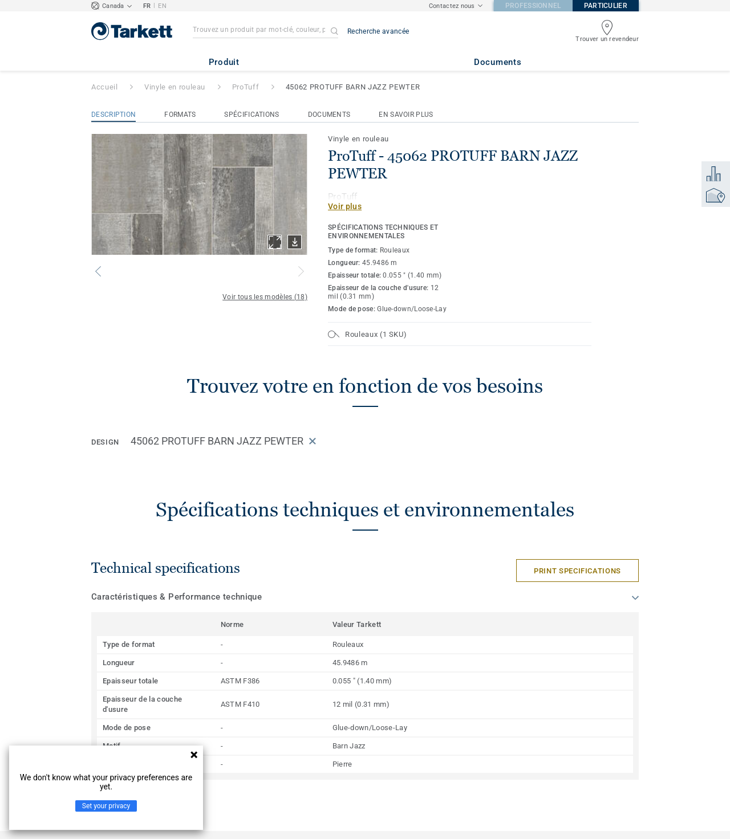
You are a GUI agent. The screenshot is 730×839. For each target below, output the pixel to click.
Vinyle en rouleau (174, 87)
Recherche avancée (378, 31)
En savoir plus (406, 115)
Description (113, 115)
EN (162, 6)
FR (147, 6)
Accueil (104, 87)
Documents (329, 115)
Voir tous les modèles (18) (264, 297)
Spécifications (251, 115)
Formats (180, 115)
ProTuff (245, 87)
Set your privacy (106, 806)
